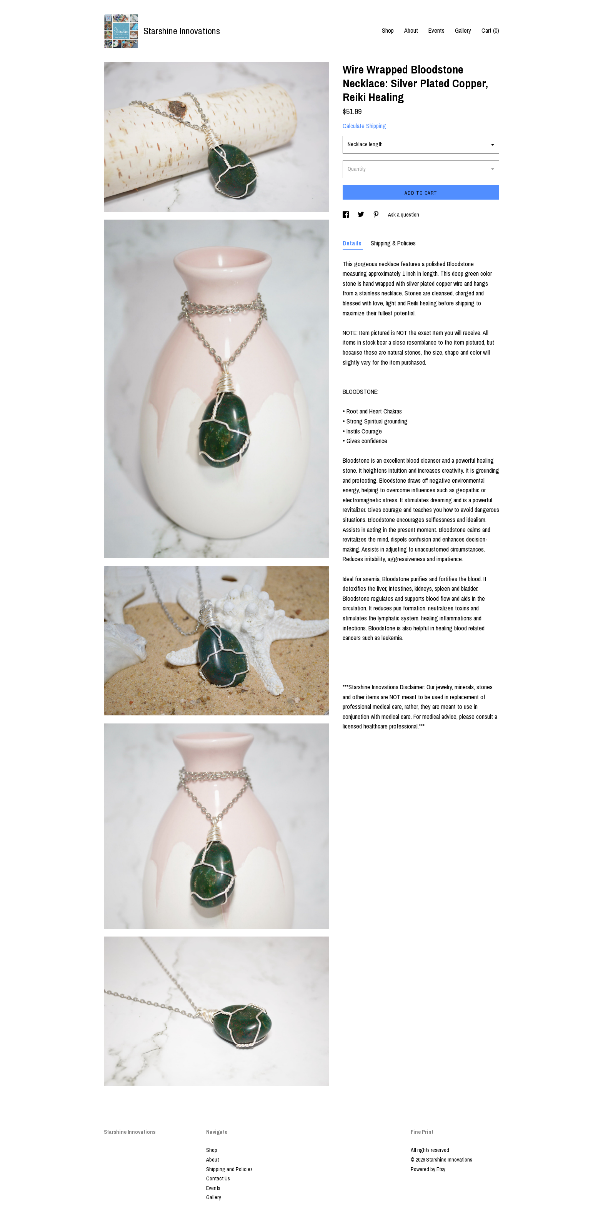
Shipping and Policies (229, 1169)
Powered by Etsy (428, 1169)
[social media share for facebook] (346, 214)
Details (353, 243)
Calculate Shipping (364, 126)
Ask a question (403, 214)
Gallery (463, 30)
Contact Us (218, 1178)
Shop (388, 30)
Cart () (490, 30)
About (411, 30)
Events (436, 30)
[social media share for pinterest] (376, 214)
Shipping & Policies (393, 243)
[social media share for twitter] (361, 214)
